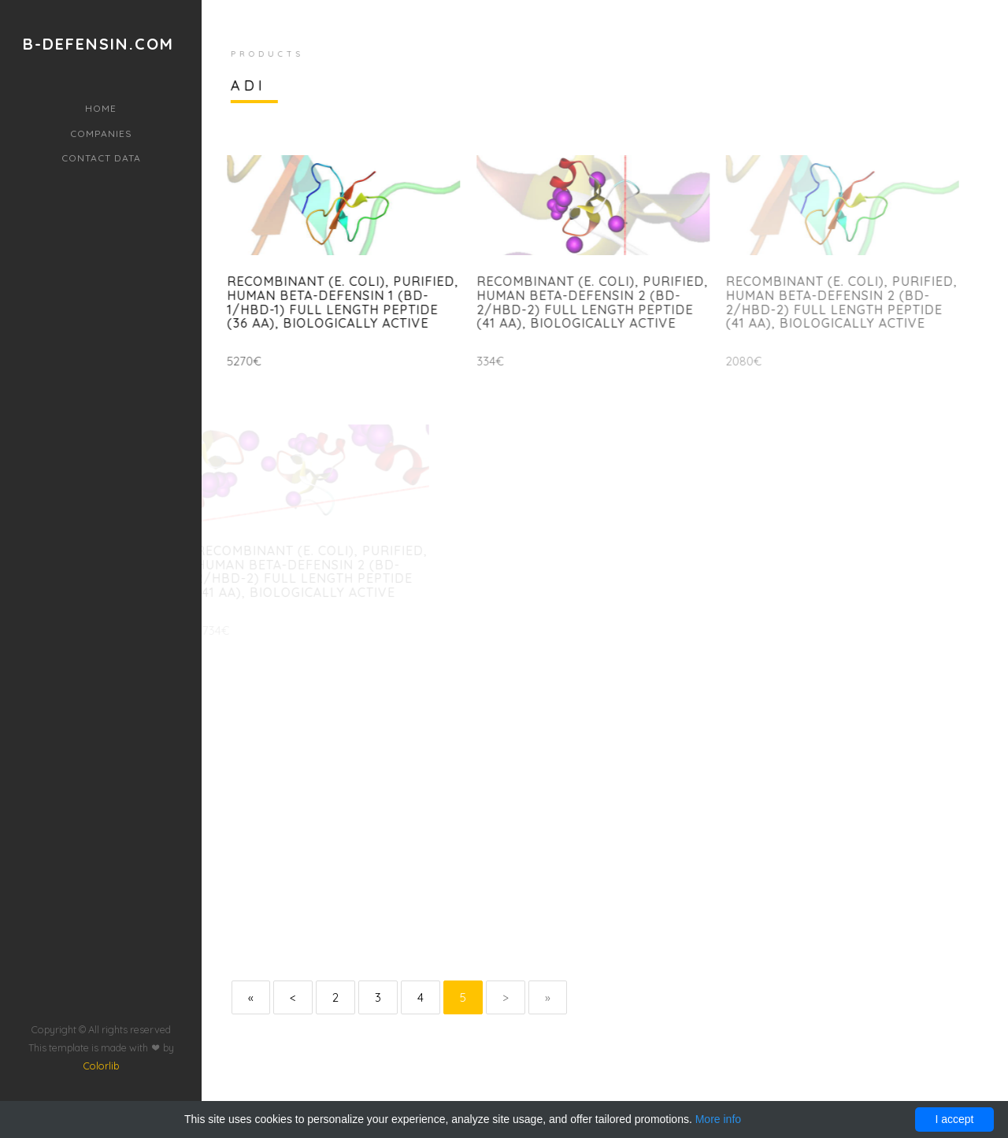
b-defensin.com (98, 44)
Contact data (101, 158)
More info (718, 1119)
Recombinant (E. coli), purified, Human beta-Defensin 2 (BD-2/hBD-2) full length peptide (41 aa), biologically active (586, 302)
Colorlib (101, 1036)
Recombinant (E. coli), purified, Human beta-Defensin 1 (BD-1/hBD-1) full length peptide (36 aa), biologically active (339, 302)
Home (101, 108)
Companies (101, 133)
